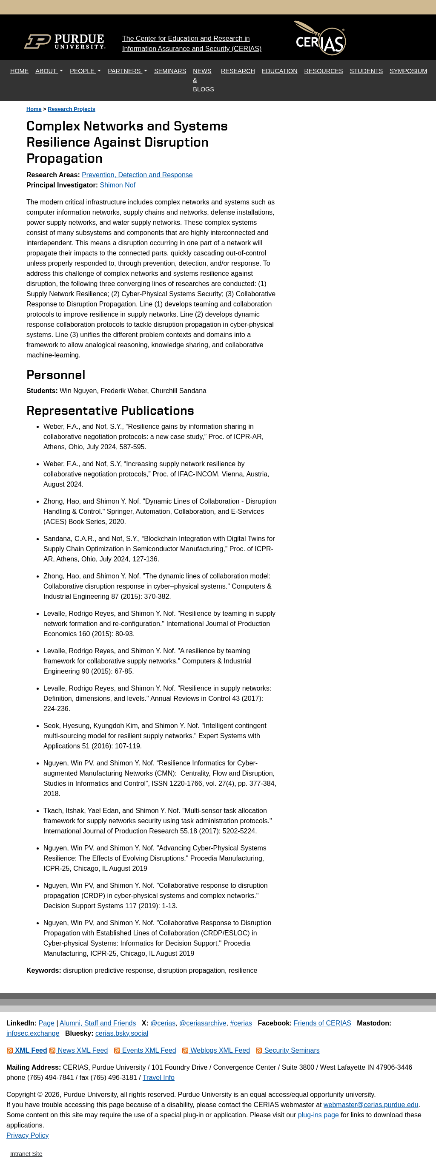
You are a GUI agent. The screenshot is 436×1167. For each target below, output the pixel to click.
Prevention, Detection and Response (137, 174)
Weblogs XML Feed (216, 1050)
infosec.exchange (33, 1033)
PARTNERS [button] (125, 71)
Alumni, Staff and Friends (98, 1023)
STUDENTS (366, 71)
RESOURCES (323, 71)
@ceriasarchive (203, 1023)
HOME (21, 70)
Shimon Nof (118, 185)
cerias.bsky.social (121, 1033)
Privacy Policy (27, 1135)
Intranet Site (26, 1153)
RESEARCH (238, 71)
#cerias (241, 1023)
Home (34, 109)
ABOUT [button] (46, 71)
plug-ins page (318, 1115)
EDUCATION (280, 71)
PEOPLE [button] (83, 71)
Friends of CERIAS (322, 1023)
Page (46, 1023)
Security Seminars (287, 1050)
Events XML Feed (145, 1050)
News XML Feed (78, 1050)
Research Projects (71, 109)
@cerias (162, 1023)
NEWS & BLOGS (203, 80)
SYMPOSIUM (408, 71)
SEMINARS (170, 71)
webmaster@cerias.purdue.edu (371, 1104)
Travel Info (159, 1077)
